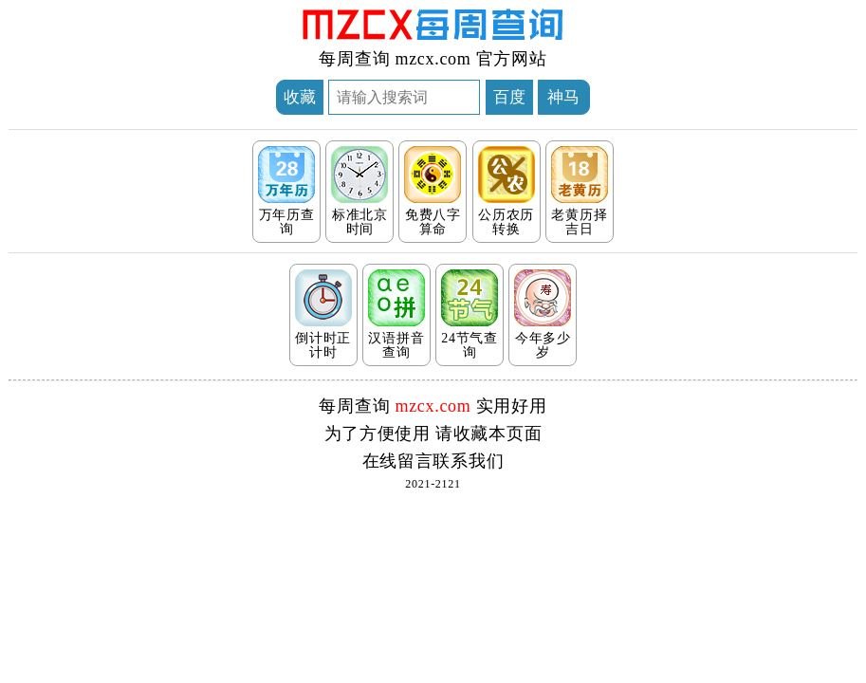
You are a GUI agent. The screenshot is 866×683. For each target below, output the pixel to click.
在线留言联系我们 (433, 461)
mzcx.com (432, 58)
